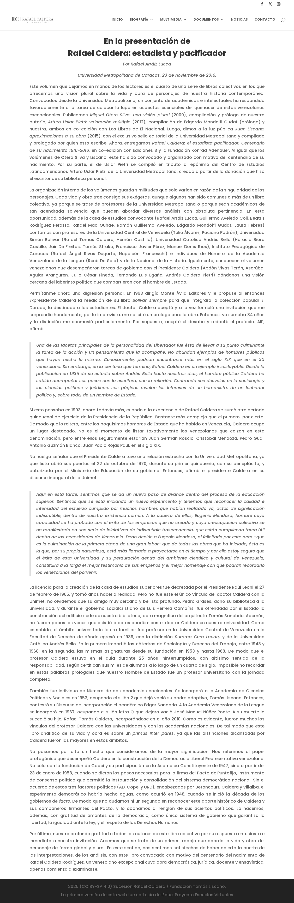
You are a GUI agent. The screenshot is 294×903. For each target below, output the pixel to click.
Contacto (265, 20)
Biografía (139, 20)
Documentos (206, 20)
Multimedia (171, 20)
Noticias (239, 20)
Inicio (117, 20)
